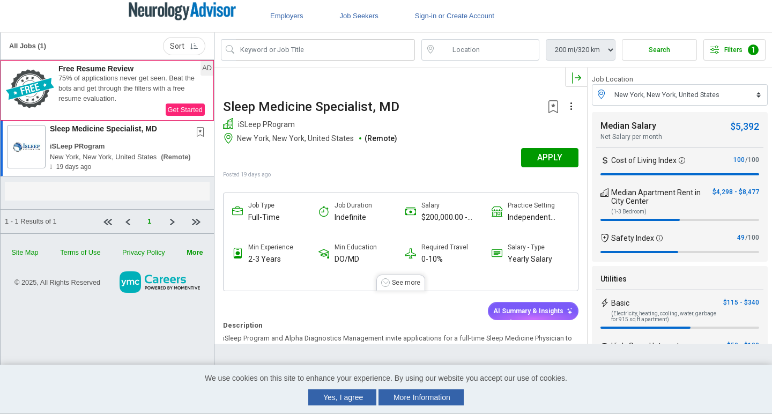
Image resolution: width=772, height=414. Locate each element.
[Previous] (132, 221)
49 (741, 237)
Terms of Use (80, 252)
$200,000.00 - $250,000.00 (444, 217)
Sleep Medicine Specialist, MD (103, 128)
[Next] (176, 221)
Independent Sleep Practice (532, 217)
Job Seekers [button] (358, 16)
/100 (752, 160)
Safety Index (632, 238)
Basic (620, 303)
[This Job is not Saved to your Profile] (203, 133)
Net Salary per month (631, 137)
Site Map (25, 252)
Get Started (185, 110)
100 (739, 160)
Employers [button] (286, 16)
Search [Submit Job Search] (659, 50)
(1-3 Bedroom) (629, 212)
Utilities (613, 279)
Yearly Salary (530, 259)
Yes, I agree (343, 397)
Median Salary (628, 126)
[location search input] (487, 50)
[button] (107, 90)
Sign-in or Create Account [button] (454, 16)
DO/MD (347, 259)
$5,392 (744, 126)
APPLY (549, 157)
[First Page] (110, 221)
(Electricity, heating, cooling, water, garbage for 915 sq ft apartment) (663, 316)
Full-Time (264, 217)
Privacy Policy (143, 252)
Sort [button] (184, 46)
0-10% (432, 259)
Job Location (612, 79)
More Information (422, 397)
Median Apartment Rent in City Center (656, 196)
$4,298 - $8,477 (735, 192)
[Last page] (199, 221)
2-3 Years (264, 259)
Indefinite (350, 217)
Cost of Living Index (644, 160)
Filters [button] (734, 49)
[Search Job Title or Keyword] (325, 50)
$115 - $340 (741, 302)
